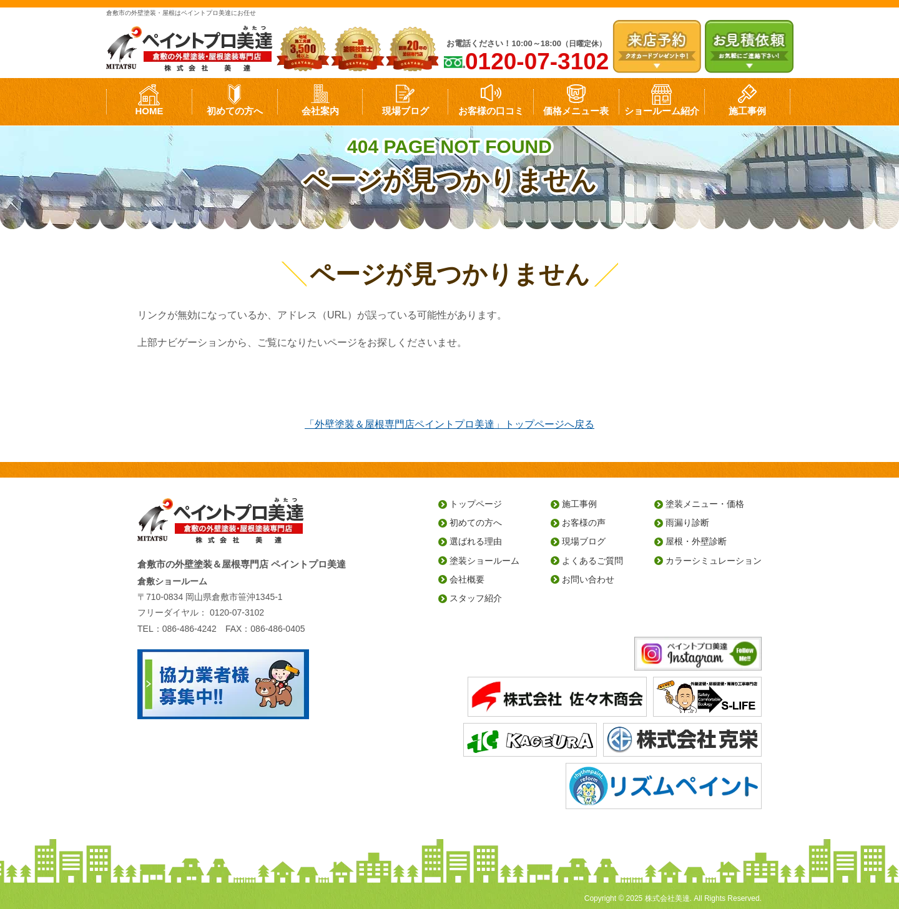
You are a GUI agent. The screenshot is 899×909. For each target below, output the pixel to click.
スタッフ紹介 (476, 598)
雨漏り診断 (687, 523)
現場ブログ (405, 111)
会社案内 (320, 111)
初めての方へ (235, 111)
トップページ (476, 504)
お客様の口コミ (491, 111)
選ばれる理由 (476, 541)
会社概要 (467, 579)
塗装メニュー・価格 (705, 504)
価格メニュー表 (576, 111)
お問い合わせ (588, 579)
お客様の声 (584, 523)
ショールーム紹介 (661, 111)
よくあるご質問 (592, 561)
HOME (149, 111)
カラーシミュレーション (714, 561)
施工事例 (747, 111)
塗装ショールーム (484, 561)
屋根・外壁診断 (696, 541)
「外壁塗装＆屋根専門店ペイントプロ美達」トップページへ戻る (449, 424)
